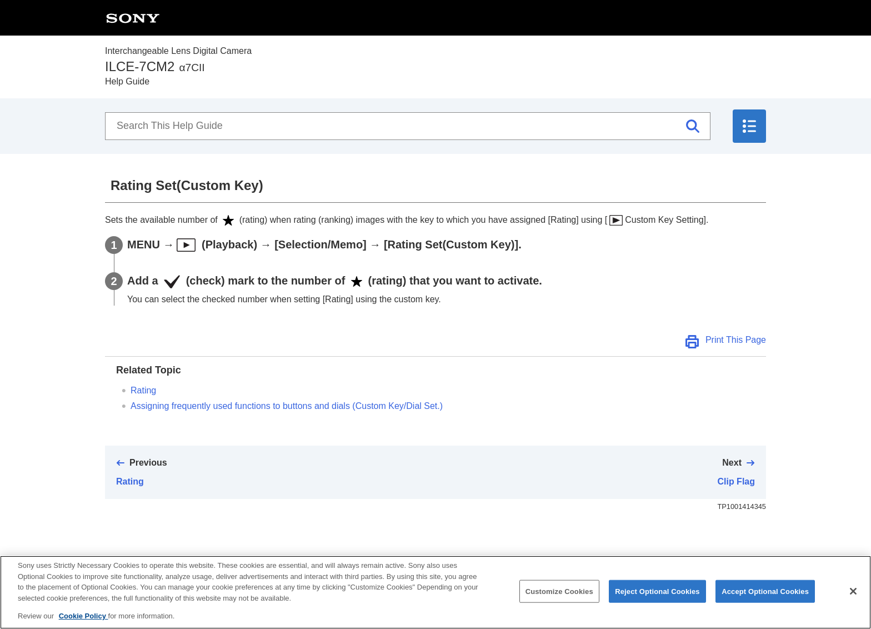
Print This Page (735, 340)
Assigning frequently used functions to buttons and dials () (287, 406)
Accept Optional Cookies (765, 602)
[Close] (853, 602)
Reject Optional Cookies (657, 602)
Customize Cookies (559, 602)
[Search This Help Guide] (407, 126)
